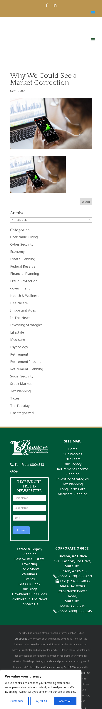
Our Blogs (29, 565)
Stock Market (21, 360)
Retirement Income (25, 338)
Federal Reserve (22, 242)
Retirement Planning (26, 345)
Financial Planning (24, 250)
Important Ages (23, 286)
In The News (20, 294)
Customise (17, 701)
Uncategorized (22, 389)
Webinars (29, 550)
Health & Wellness (24, 272)
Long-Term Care (72, 465)
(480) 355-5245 (80, 587)
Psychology (19, 323)
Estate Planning (22, 235)
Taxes (14, 374)
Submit (21, 506)
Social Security (21, 352)
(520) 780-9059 (80, 552)
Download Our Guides (29, 570)
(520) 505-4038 (78, 557)
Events (29, 555)
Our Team (73, 435)
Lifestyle (17, 308)
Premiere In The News (29, 575)
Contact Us (29, 580)
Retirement (19, 330)
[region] (40, 689)
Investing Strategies (26, 301)
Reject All (41, 701)
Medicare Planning (72, 470)
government (20, 264)
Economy (17, 228)
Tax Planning (20, 367)
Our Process (72, 430)
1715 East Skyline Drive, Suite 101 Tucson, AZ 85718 (72, 542)
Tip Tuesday (20, 382)
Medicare (17, 316)
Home (72, 425)
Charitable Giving (24, 213)
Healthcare (19, 279)
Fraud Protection (23, 257)
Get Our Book (29, 560)
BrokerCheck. (22, 615)
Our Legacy (72, 440)
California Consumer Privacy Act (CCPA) (54, 643)
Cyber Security (21, 220)
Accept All (65, 701)
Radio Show (29, 545)
